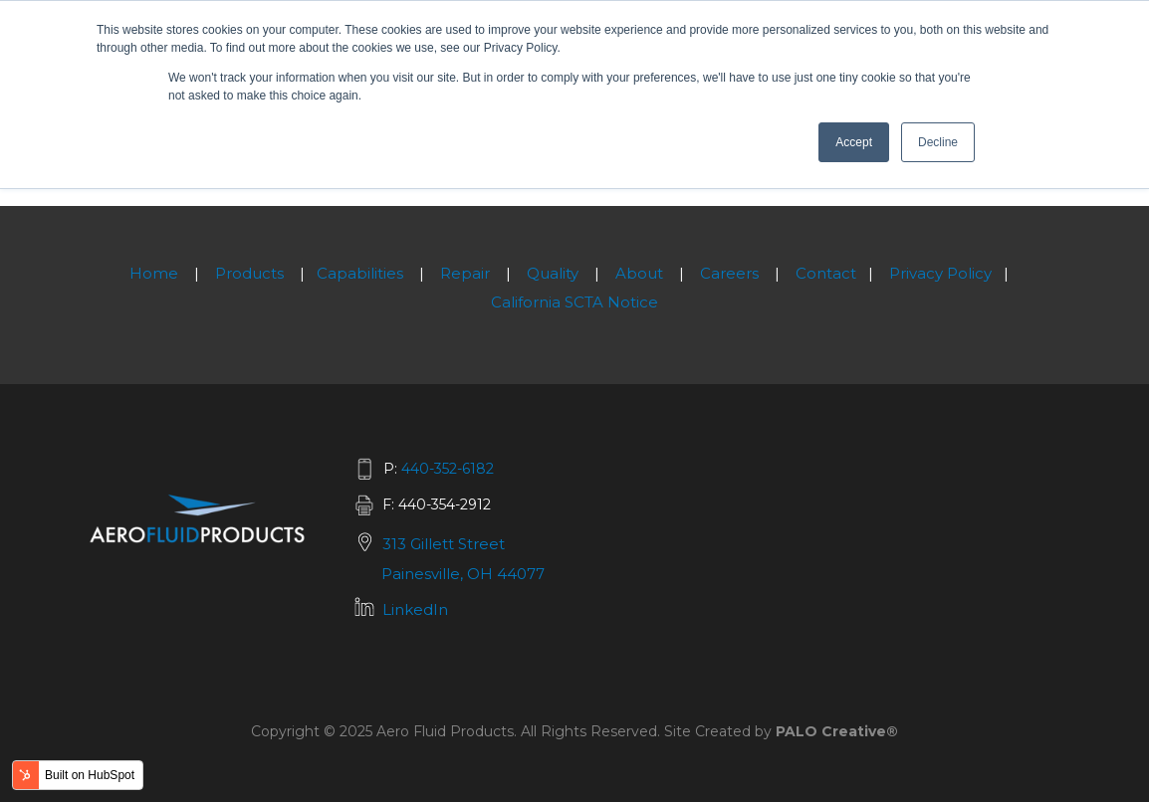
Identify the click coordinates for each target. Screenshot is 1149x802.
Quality (552, 273)
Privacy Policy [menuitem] (940, 273)
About (639, 273)
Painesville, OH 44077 (463, 573)
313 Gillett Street (443, 543)
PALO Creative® (837, 731)
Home (153, 273)
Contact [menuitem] (826, 273)
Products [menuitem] (249, 273)
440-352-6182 (447, 469)
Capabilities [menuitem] (360, 273)
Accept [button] (853, 142)
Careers (729, 273)
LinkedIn (415, 609)
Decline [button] (938, 142)
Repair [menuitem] (465, 273)
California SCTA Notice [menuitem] (574, 302)
